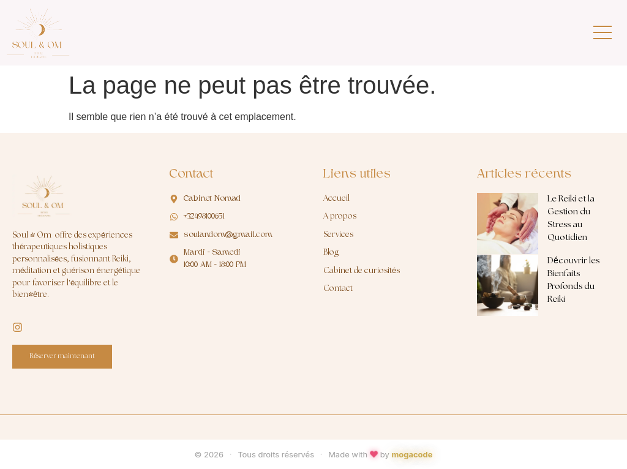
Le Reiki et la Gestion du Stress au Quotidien (571, 218)
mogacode (411, 454)
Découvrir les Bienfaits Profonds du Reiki (573, 280)
